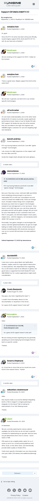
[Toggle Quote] (5, 179)
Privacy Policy (15, 495)
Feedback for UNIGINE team (25, 19)
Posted (15, 29)
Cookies (25, 495)
